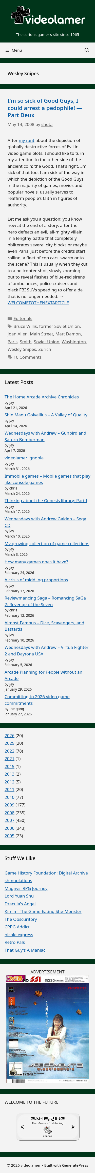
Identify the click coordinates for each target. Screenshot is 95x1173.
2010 (9, 797)
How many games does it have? (36, 562)
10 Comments (27, 357)
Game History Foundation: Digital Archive (46, 873)
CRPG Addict (17, 927)
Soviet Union (47, 342)
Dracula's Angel (20, 904)
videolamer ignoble (24, 458)
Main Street (41, 334)
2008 (9, 813)
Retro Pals (15, 942)
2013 (9, 774)
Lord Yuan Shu (19, 896)
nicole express (19, 934)
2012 (9, 782)
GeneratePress (75, 1164)
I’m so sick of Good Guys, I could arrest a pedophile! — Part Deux (45, 108)
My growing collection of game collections (47, 543)
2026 (9, 735)
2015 (9, 766)
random (47, 1136)
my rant (26, 140)
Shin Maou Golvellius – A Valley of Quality (46, 415)
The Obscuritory (21, 919)
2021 (9, 758)
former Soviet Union (59, 326)
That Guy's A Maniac (25, 950)
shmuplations (18, 880)
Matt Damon (68, 334)
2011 (9, 789)
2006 (9, 828)
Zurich (44, 349)
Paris (12, 342)
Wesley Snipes (22, 349)
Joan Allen (18, 334)
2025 (9, 743)
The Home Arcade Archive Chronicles (42, 397)
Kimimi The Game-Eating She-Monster (43, 911)
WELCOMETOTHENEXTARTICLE (38, 303)
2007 (9, 820)
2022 (9, 751)
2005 (9, 836)
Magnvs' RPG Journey (26, 888)
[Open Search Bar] (87, 50)
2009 (9, 805)
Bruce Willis (25, 326)
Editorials (22, 318)
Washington (74, 342)
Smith (25, 342)
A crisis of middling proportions (36, 580)
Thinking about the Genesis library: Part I (46, 500)
